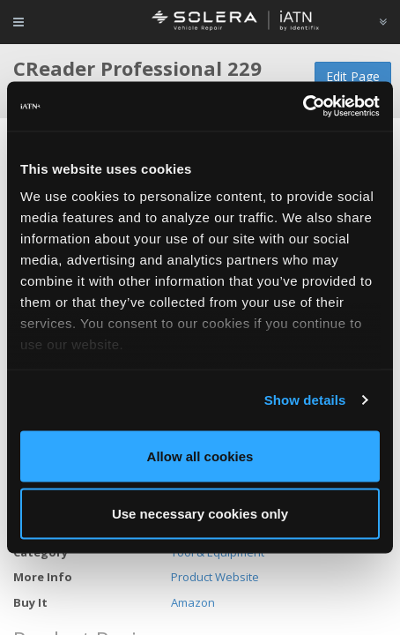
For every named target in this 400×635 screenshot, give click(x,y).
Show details (305, 399)
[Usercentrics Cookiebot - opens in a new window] (303, 106)
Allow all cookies (200, 455)
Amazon (193, 602)
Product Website (215, 577)
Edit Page (353, 76)
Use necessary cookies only (200, 513)
